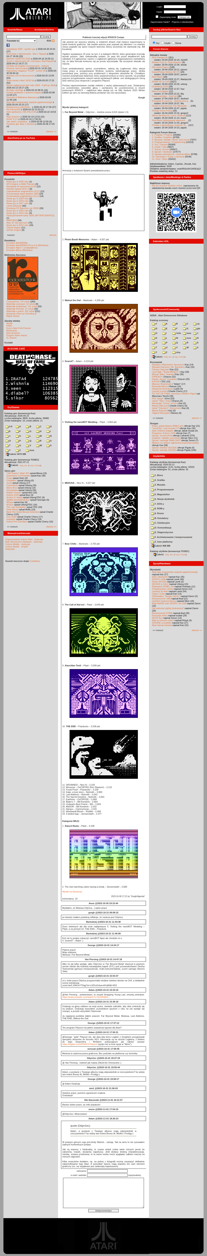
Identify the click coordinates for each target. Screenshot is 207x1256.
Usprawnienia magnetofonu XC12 (23, 191)
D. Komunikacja (161, 527)
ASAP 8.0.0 (12, 119)
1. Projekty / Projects (162, 135)
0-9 (8, 426)
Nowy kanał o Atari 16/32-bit (20, 80)
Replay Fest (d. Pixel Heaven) (167, 62)
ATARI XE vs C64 (160, 81)
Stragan (154, 423)
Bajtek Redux (12, 316)
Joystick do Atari (160, 591)
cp (196, 323)
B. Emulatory (159, 518)
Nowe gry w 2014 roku (17, 225)
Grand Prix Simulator (16, 521)
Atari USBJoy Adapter (162, 430)
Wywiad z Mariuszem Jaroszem (167, 364)
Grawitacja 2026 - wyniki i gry (20, 49)
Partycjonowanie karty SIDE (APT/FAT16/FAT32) (30, 215)
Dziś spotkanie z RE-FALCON (21, 112)
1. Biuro (157, 475)
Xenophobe (12, 490)
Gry (157, 43)
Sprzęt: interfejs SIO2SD (164, 450)
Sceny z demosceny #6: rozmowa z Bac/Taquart (30, 61)
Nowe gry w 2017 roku (17, 203)
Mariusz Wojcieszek (162, 384)
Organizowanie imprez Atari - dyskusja (24, 539)
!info (176, 333)
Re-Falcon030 (13, 109)
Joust (9, 483)
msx (187, 338)
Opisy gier (9, 471)
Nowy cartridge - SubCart (164, 96)
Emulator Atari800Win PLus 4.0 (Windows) (27, 245)
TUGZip (37, 465)
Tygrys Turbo (158, 594)
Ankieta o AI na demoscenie (20, 75)
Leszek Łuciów (159, 391)
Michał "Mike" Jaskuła (162, 374)
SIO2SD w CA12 (160, 584)
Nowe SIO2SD (159, 581)
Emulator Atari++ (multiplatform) (22, 247)
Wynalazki (155, 569)
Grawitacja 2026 (160, 86)
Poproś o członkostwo (182, 22)
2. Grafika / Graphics (162, 137)
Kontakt (8, 342)
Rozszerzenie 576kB (162, 613)
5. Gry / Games (159, 144)
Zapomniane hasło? (160, 22)
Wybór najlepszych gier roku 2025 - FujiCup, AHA (30, 85)
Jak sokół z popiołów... (17, 121)
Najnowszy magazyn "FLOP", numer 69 (25, 71)
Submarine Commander (18, 475)
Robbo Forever (13, 492)
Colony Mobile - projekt (16, 546)
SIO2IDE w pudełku (161, 623)
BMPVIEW (11, 220)
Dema (178, 43)
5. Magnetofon (160, 494)
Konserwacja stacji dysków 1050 (22, 193)
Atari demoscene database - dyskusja (23, 542)
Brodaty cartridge (14, 90)
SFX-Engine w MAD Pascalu (20, 184)
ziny (176, 352)
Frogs (9, 478)
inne (30, 450)
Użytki (167, 43)
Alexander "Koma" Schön (164, 403)
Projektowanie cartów (162, 589)
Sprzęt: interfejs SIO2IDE (164, 447)
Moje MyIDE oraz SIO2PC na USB (169, 603)
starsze (52, 235)
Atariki (9, 323)
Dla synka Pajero (160, 67)
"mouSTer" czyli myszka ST (165, 428)
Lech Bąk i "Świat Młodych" (165, 372)
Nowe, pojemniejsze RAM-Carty (168, 426)
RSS (50, 41)
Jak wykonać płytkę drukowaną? (168, 608)
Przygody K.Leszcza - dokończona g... (171, 101)
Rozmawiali (156, 362)
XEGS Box (157, 618)
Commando (12, 485)
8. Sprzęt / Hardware (162, 152)
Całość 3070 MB (16, 454)
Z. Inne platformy (162, 542)
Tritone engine (13, 227)
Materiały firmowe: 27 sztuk (19, 309)
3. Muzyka (158, 484)
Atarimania (11, 330)
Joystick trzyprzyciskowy (164, 601)
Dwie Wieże (12, 509)
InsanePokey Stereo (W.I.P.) (166, 72)
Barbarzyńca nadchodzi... (19, 107)
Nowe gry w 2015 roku (17, 213)
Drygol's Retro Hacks (16, 335)
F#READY (157, 376)
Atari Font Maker (160, 91)
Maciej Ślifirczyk (160, 405)
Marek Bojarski (159, 410)
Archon (10, 504)
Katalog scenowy (159, 320)
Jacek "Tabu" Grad (161, 401)
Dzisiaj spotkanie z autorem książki (23, 92)
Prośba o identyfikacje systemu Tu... (170, 125)
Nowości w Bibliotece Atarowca (21, 97)
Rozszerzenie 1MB (161, 598)
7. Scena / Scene (160, 149)
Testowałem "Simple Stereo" (166, 596)
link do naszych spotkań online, (167, 185)
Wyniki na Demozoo (72, 891)
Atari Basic (157, 77)
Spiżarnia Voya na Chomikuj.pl (21, 313)
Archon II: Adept (14, 497)
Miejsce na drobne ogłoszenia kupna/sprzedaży (175, 443)
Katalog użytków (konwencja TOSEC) (169, 551)
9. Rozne (157, 513)
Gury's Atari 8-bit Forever (18, 328)
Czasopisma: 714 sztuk (18, 301)
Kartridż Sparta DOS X (17, 189)
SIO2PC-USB (159, 579)
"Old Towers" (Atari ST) (17, 473)
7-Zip (31, 465)
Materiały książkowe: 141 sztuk (21, 306)
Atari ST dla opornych (17, 222)
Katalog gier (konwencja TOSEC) (21, 460)
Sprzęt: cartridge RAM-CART (166, 440)
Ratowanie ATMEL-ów (163, 586)
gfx (196, 328)
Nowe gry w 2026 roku (17, 181)
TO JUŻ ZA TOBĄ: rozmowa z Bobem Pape (173, 393)
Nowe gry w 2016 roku (17, 210)
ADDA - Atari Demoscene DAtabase (168, 315)
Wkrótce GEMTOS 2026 (18, 58)
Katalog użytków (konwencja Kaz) (168, 462)
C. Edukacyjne (160, 523)
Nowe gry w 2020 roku (17, 198)
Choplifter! (11, 480)
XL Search (11, 338)
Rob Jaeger (158, 398)
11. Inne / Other (159, 159)
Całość (13, 465)
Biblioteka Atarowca (15, 255)
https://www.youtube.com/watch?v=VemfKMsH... (86, 997)
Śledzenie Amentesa (162, 389)
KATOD (155, 381)
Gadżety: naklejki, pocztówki (166, 438)
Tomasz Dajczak (160, 369)
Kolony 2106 (12, 495)
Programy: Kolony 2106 (163, 433)
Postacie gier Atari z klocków (20, 124)
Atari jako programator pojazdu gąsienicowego (29, 102)
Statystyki (10, 549)
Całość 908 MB (160, 546)
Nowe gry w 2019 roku (17, 201)
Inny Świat (11, 517)
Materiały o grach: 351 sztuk (20, 311)
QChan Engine (13, 230)
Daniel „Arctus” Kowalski (164, 379)
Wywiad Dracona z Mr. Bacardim (168, 367)
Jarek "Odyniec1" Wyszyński (166, 408)
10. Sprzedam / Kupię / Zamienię (168, 156)
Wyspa (9, 502)
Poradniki (9, 179)
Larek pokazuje (14, 206)
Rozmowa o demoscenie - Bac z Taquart (26, 54)
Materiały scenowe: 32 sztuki (20, 304)
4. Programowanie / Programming (168, 142)
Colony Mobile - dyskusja (17, 544)
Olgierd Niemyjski (160, 413)
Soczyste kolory (160, 615)
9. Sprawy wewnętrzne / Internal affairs (171, 154)
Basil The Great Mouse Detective (22, 512)
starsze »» (51, 131)
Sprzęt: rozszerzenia (162, 435)
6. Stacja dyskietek (162, 499)
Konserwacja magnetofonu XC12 (22, 196)
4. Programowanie (162, 489)
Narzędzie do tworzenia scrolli (21, 186)
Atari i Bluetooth (160, 577)
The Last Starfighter (16, 507)
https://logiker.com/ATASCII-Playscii (79, 1044)
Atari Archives (13, 333)
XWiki (9, 325)
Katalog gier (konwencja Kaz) (19, 413)
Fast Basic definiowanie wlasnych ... (170, 120)
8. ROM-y (157, 508)
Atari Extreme (13, 116)
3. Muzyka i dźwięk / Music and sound (170, 139)
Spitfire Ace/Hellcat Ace (18, 500)
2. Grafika (158, 480)
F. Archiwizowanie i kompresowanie (171, 537)
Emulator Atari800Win (17, 243)
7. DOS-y (157, 504)
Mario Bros (11, 488)
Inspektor (11, 519)
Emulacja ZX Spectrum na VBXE (22, 208)
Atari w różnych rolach (163, 620)
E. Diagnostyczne (162, 532)
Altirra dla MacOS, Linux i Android (168, 115)
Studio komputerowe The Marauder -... (171, 106)
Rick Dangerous (160, 57)
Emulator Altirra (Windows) (19, 250)
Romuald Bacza (160, 386)
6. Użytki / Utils (159, 147)
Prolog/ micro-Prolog (162, 110)
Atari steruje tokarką (162, 625)
